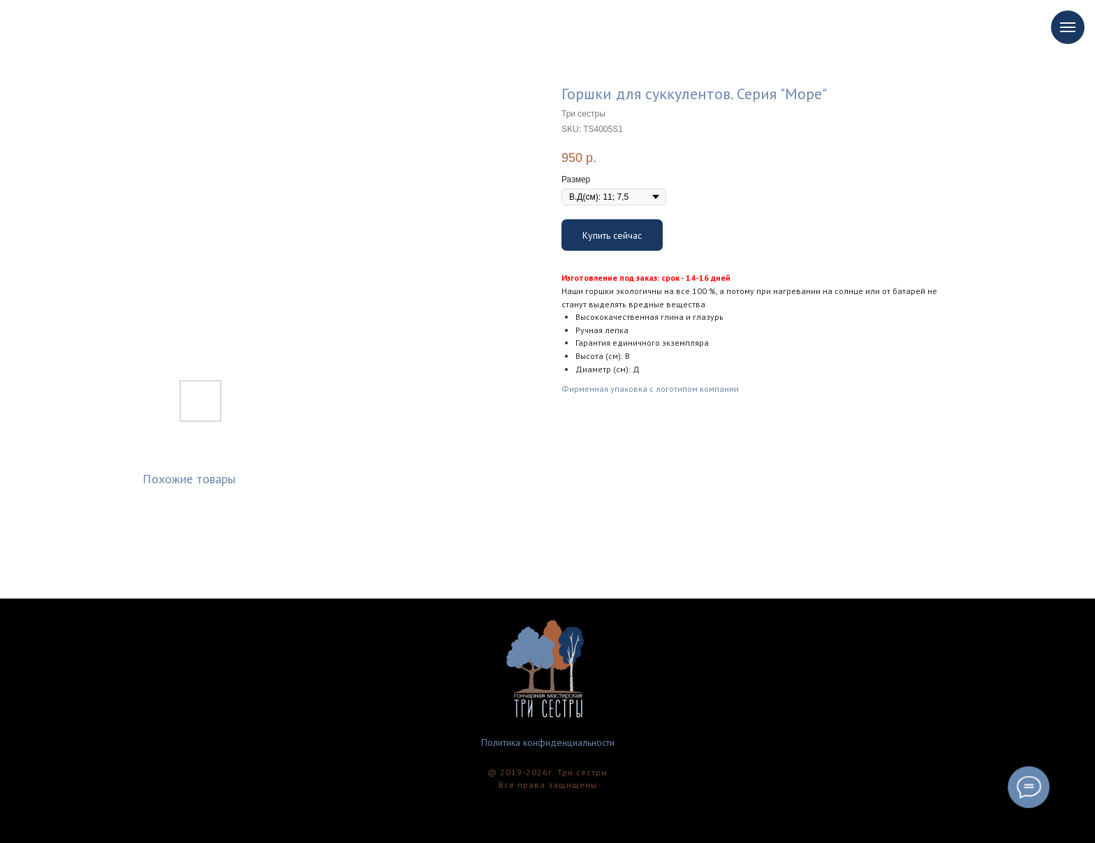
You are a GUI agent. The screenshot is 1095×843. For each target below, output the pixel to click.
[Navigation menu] (1067, 27)
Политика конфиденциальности (548, 742)
